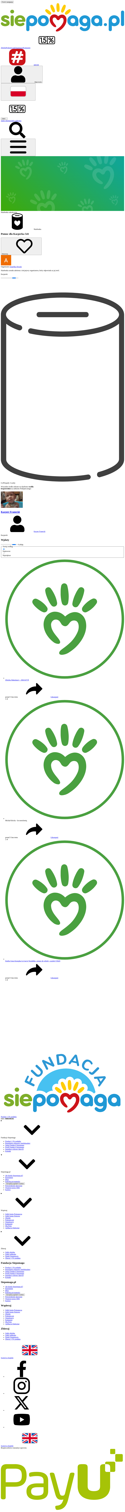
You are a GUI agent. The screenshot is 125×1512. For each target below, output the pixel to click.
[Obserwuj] (21, 246)
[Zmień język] (18, 92)
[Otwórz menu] (18, 147)
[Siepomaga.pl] (62, 31)
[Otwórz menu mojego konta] (22, 74)
